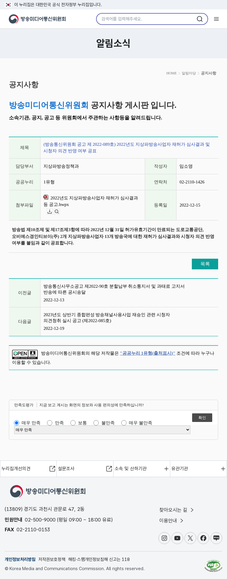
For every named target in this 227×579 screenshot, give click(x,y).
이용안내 (171, 521)
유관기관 (179, 468)
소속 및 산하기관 (131, 468)
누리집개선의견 (15, 468)
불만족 (108, 422)
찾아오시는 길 (177, 510)
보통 (82, 422)
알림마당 (189, 73)
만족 (59, 422)
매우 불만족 (140, 422)
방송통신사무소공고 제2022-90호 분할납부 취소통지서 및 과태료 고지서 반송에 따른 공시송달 (114, 289)
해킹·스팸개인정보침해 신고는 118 (99, 559)
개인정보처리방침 (20, 559)
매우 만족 (31, 422)
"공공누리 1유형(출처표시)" (148, 353)
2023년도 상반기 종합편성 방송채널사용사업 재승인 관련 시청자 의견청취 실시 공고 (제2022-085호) (106, 317)
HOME (171, 73)
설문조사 (66, 468)
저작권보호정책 (51, 559)
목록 (205, 263)
